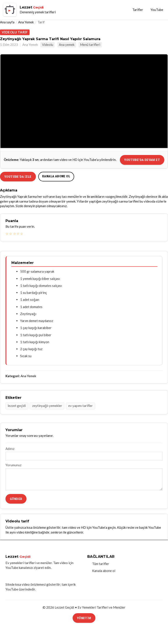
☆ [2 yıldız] (10, 234)
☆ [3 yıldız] (14, 234)
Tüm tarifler (100, 564)
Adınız (9, 449)
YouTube (156, 10)
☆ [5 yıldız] (21, 234)
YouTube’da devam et (142, 160)
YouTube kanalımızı (19, 568)
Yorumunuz (13, 465)
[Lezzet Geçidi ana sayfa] (29, 9)
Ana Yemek (26, 22)
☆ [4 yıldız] (17, 234)
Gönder (16, 499)
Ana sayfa (7, 22)
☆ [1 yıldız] (6, 234)
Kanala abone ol (56, 176)
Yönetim (84, 618)
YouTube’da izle (18, 176)
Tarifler (137, 10)
